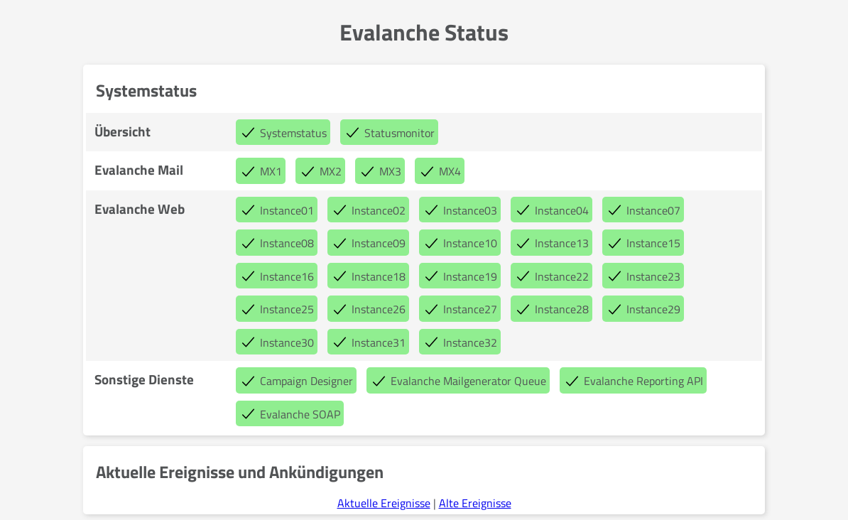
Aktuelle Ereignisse (383, 502)
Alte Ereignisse (475, 502)
